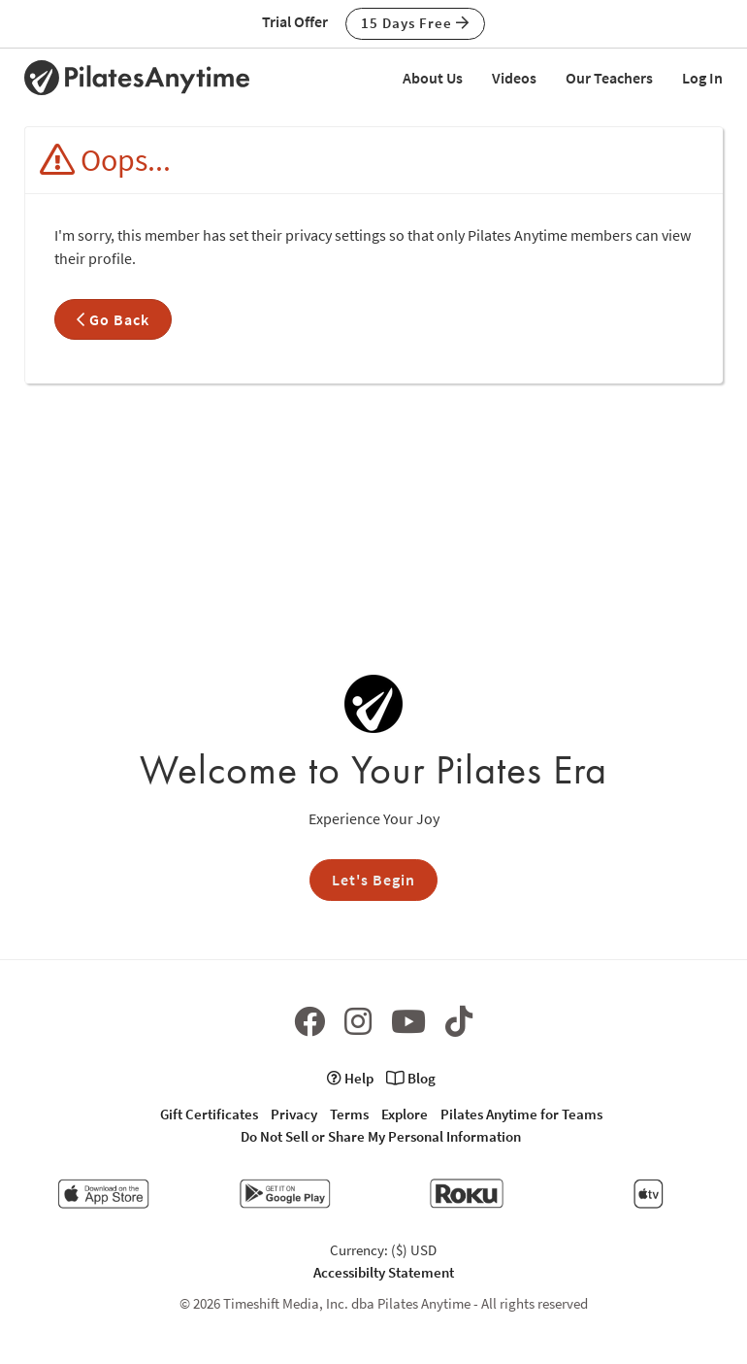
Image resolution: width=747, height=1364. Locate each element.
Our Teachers (609, 77)
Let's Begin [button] (373, 879)
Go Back (113, 319)
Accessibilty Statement (383, 1272)
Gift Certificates (209, 1114)
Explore (404, 1114)
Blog (411, 1078)
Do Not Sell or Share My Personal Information (381, 1136)
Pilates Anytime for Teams (521, 1114)
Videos (514, 77)
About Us (433, 77)
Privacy (294, 1114)
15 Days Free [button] (415, 23)
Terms (349, 1114)
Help (350, 1078)
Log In (702, 77)
